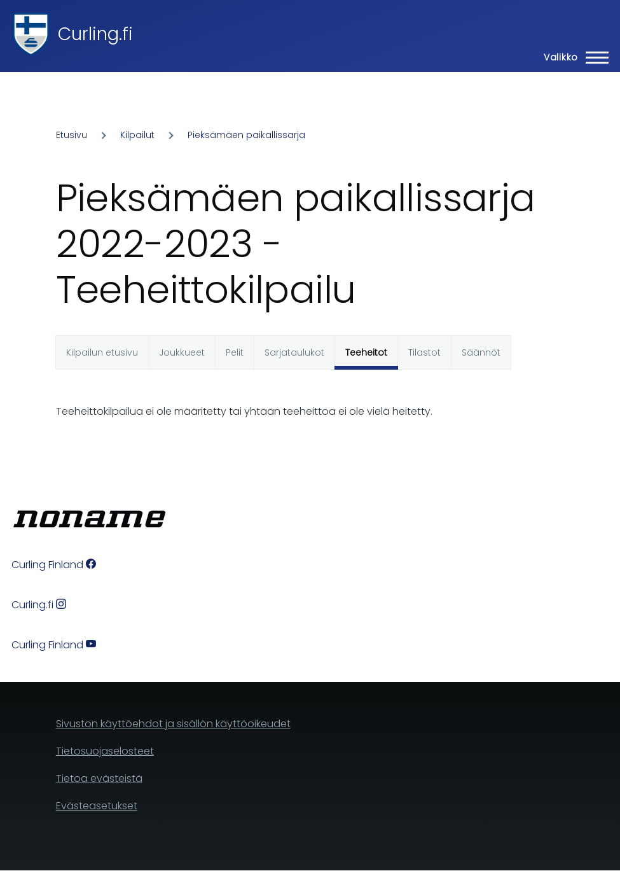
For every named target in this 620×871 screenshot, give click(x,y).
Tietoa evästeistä (99, 778)
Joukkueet (182, 352)
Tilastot (424, 352)
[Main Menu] (572, 57)
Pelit (235, 352)
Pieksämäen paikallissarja (246, 135)
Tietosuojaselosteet (105, 751)
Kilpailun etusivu (102, 352)
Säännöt (481, 352)
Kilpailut (137, 135)
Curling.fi (95, 34)
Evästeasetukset (96, 805)
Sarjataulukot (294, 352)
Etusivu (71, 135)
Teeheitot (366, 352)
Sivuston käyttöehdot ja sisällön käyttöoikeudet (173, 723)
